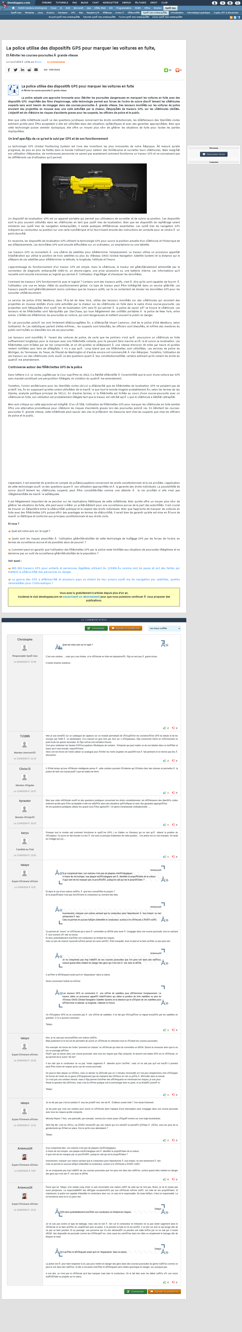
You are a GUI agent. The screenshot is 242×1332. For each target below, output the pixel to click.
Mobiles (158, 8)
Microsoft (78, 8)
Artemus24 (25, 1148)
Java (89, 8)
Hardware (63, 13)
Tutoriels (61, 2)
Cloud (53, 8)
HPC (73, 13)
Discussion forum (214, 154)
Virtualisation (177, 13)
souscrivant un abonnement (81, 597)
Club (164, 2)
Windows (29, 13)
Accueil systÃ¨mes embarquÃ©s (64, 17)
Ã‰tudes (140, 2)
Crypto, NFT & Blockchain (226, 13)
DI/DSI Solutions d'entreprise (32, 8)
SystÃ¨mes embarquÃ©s (155, 13)
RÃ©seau (107, 13)
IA (61, 8)
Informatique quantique (198, 13)
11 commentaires (56, 62)
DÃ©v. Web (100, 8)
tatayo (25, 864)
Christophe (24, 639)
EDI (111, 8)
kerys (25, 832)
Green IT (119, 13)
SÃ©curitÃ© (133, 13)
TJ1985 (25, 736)
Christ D (25, 768)
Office (147, 8)
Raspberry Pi (93, 13)
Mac (81, 13)
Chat (95, 2)
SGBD (138, 8)
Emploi (126, 2)
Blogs (84, 2)
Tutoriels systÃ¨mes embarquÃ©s (99, 17)
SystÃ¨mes (170, 8)
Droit (154, 2)
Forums (47, 2)
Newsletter (110, 2)
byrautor (25, 800)
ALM (68, 8)
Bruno (38, 62)
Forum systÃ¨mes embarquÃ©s (134, 17)
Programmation (123, 8)
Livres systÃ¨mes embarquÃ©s (167, 17)
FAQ (74, 2)
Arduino (50, 13)
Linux (40, 13)
